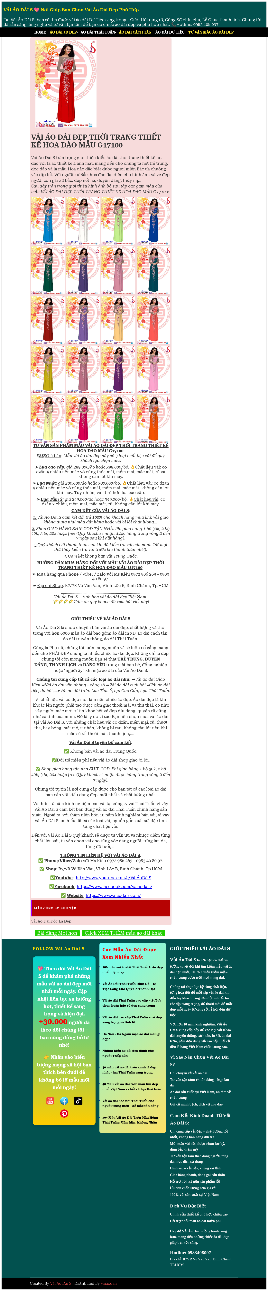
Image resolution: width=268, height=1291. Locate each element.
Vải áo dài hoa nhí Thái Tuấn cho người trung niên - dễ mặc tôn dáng (130, 1103)
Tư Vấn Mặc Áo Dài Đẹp (211, 32)
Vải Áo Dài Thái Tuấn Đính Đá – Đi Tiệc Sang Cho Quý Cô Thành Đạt (129, 986)
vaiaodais (109, 1283)
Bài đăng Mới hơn (57, 933)
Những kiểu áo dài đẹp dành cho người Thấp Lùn (128, 1053)
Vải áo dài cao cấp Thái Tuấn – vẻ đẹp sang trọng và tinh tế (132, 1019)
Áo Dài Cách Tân (135, 32)
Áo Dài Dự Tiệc (169, 32)
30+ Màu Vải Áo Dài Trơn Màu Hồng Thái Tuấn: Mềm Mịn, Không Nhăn (130, 1120)
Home (40, 32)
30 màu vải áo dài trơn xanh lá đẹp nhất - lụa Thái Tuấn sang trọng (129, 1069)
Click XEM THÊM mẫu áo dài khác (123, 933)
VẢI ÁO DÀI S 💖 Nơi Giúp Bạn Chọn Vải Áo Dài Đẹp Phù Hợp (71, 10)
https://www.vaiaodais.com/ (113, 895)
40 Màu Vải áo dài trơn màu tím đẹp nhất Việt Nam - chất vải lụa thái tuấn (131, 1086)
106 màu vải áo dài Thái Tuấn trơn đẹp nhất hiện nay (132, 969)
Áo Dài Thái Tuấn (98, 32)
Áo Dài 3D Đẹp (63, 32)
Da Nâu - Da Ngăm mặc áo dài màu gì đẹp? (131, 1036)
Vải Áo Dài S (60, 1283)
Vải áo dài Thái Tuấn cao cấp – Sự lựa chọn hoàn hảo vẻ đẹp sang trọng (131, 1003)
